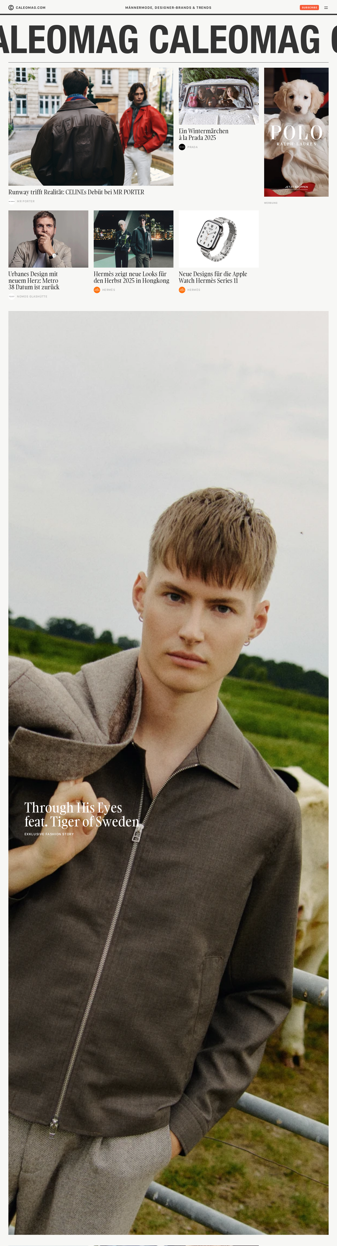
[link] (90, 127)
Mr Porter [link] (26, 201)
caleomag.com (31, 7)
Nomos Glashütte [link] (32, 296)
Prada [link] (192, 147)
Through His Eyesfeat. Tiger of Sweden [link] (82, 814)
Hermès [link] (108, 289)
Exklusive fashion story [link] (49, 834)
